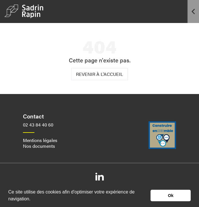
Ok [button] (170, 195)
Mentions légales (40, 140)
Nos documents (39, 146)
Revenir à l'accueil (99, 74)
